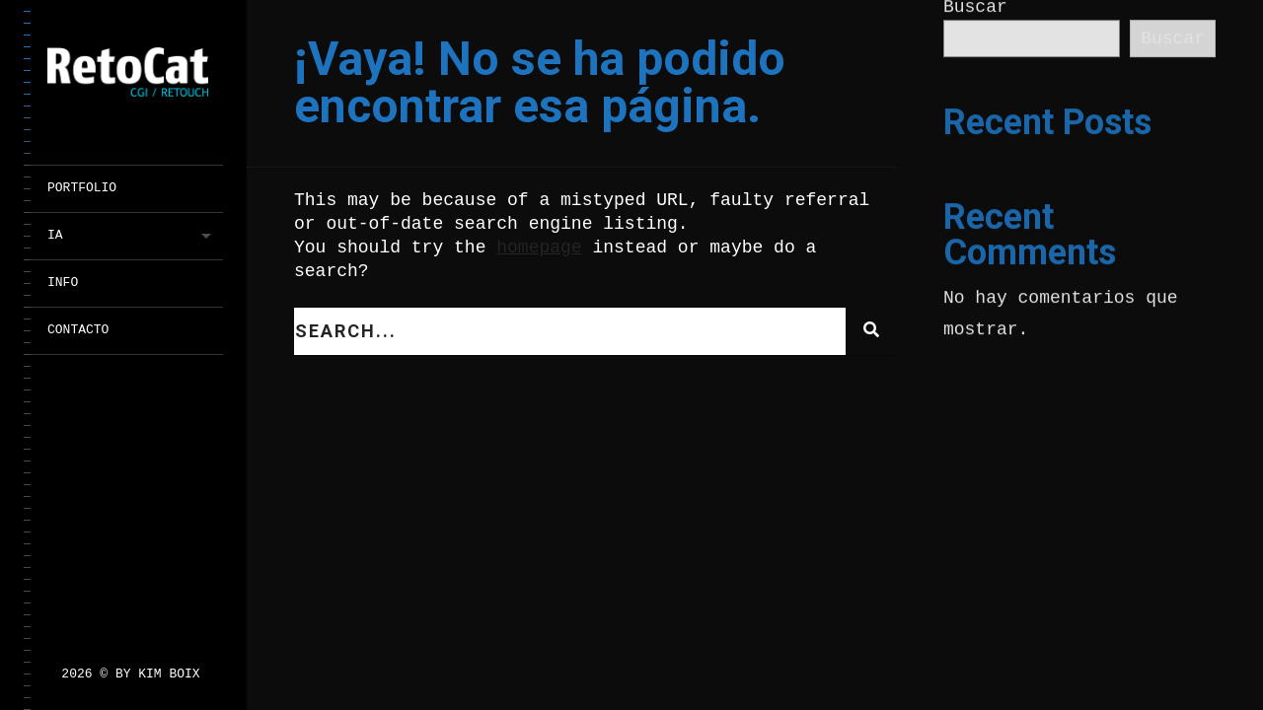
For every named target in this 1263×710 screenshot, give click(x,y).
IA (55, 235)
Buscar (1173, 39)
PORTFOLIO (81, 187)
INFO (62, 282)
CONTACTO (78, 329)
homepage (538, 247)
